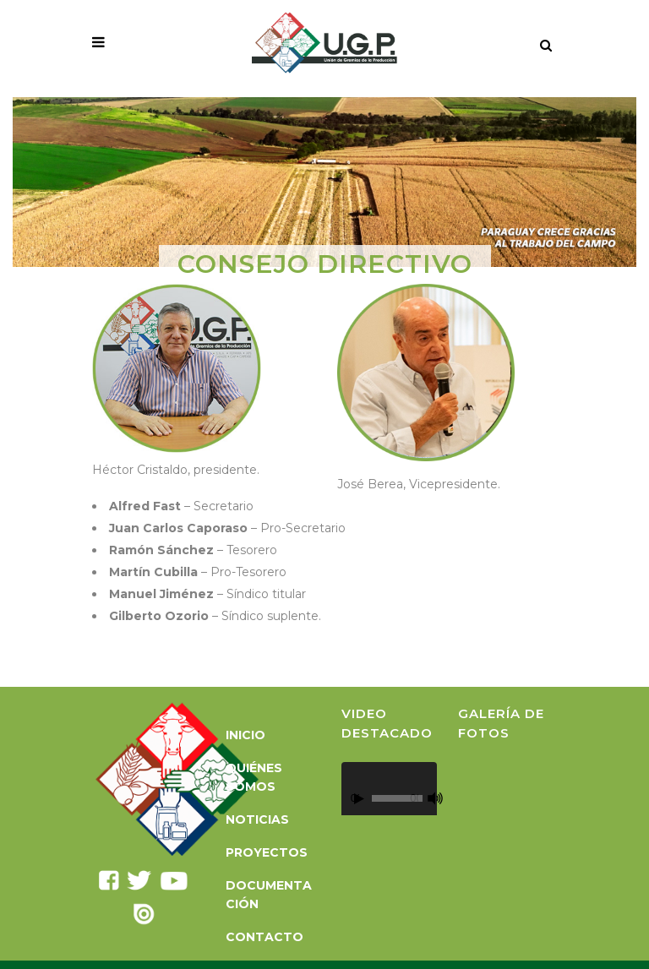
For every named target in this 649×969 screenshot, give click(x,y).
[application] (389, 788)
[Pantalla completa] (445, 798)
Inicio (245, 735)
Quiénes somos (254, 777)
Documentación (269, 895)
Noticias (257, 819)
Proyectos (267, 852)
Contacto (264, 937)
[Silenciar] (435, 798)
